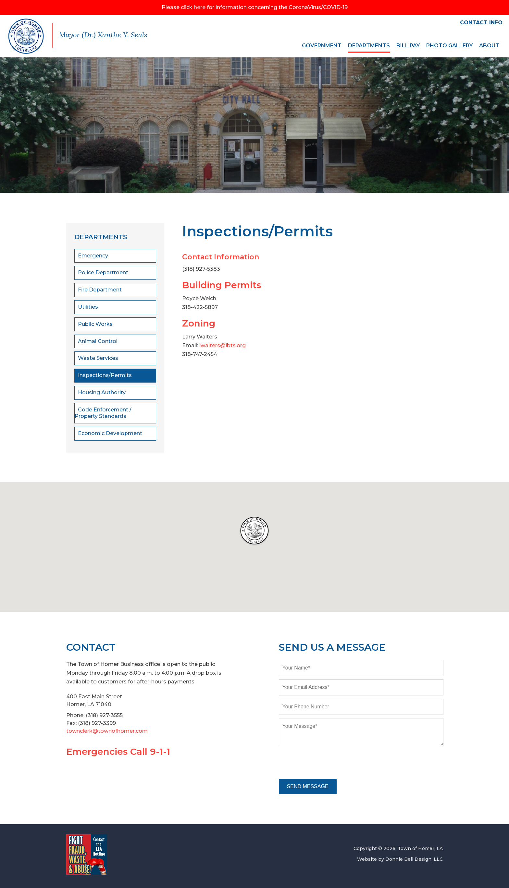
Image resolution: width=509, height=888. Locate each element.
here (199, 7)
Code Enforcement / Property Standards (103, 413)
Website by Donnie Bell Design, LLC (400, 859)
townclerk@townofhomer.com (107, 731)
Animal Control (98, 341)
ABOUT (489, 45)
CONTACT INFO (481, 22)
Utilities (88, 307)
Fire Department (100, 290)
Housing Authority (102, 392)
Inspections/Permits (105, 375)
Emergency (93, 256)
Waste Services (98, 358)
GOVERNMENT (321, 45)
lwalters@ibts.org (222, 345)
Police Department (103, 272)
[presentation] (328, 763)
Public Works (95, 324)
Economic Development (110, 433)
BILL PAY (408, 45)
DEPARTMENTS (369, 45)
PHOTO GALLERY (449, 45)
